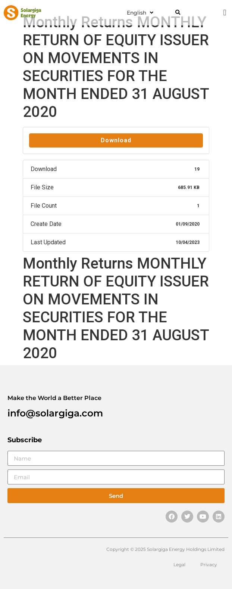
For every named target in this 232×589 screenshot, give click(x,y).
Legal (179, 564)
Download (116, 140)
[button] (178, 13)
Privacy (208, 564)
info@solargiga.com (55, 413)
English (140, 12)
